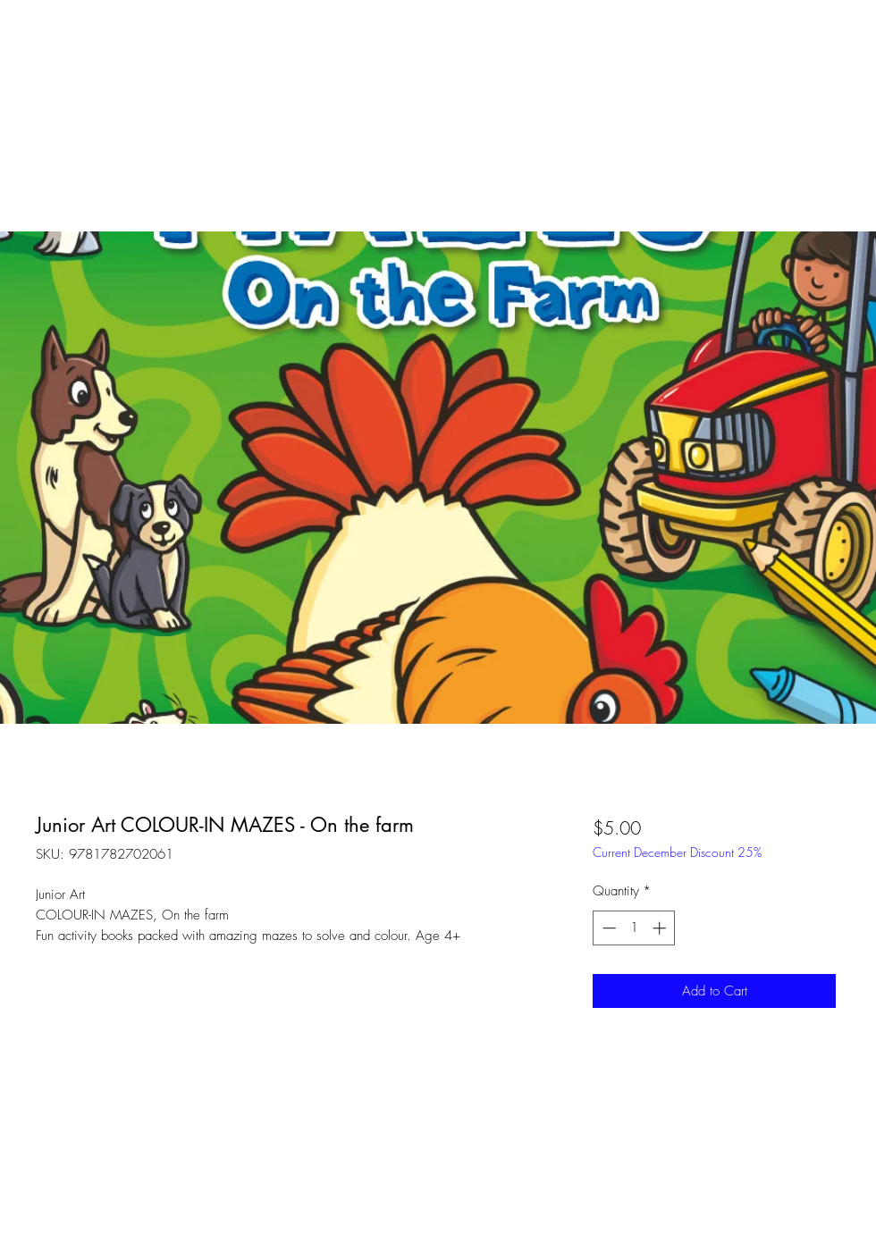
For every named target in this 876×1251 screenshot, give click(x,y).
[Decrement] (607, 928)
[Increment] (661, 928)
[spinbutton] (634, 928)
